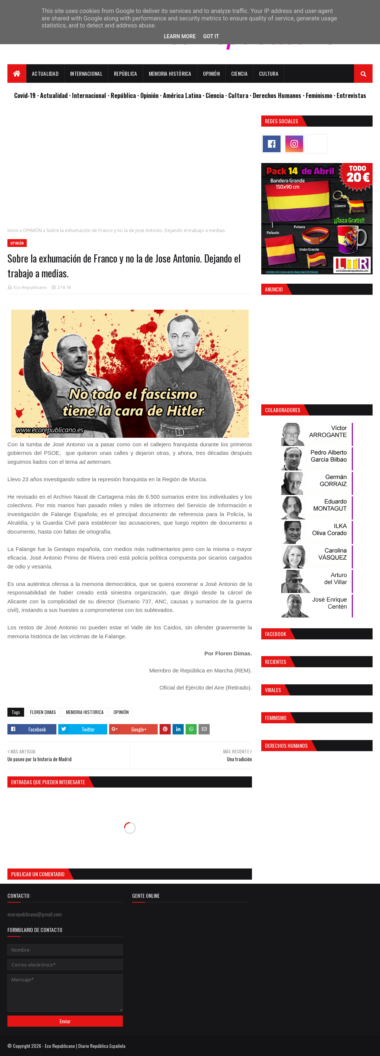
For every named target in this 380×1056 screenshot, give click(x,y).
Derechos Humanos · (279, 95)
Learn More (180, 36)
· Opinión (148, 95)
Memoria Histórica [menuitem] (170, 73)
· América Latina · (183, 95)
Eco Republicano (30, 287)
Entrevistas (351, 95)
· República (122, 95)
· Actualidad (53, 95)
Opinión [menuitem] (211, 73)
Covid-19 (25, 95)
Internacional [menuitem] (86, 73)
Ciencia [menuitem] (239, 73)
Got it (211, 36)
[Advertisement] (129, 167)
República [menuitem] (125, 73)
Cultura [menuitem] (268, 73)
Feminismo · (321, 95)
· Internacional (88, 95)
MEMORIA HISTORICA (85, 712)
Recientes (275, 661)
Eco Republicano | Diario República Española (85, 1046)
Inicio (13, 230)
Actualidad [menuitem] (45, 73)
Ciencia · (217, 95)
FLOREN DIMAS (43, 712)
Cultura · (240, 95)
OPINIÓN (32, 230)
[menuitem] (16, 73)
